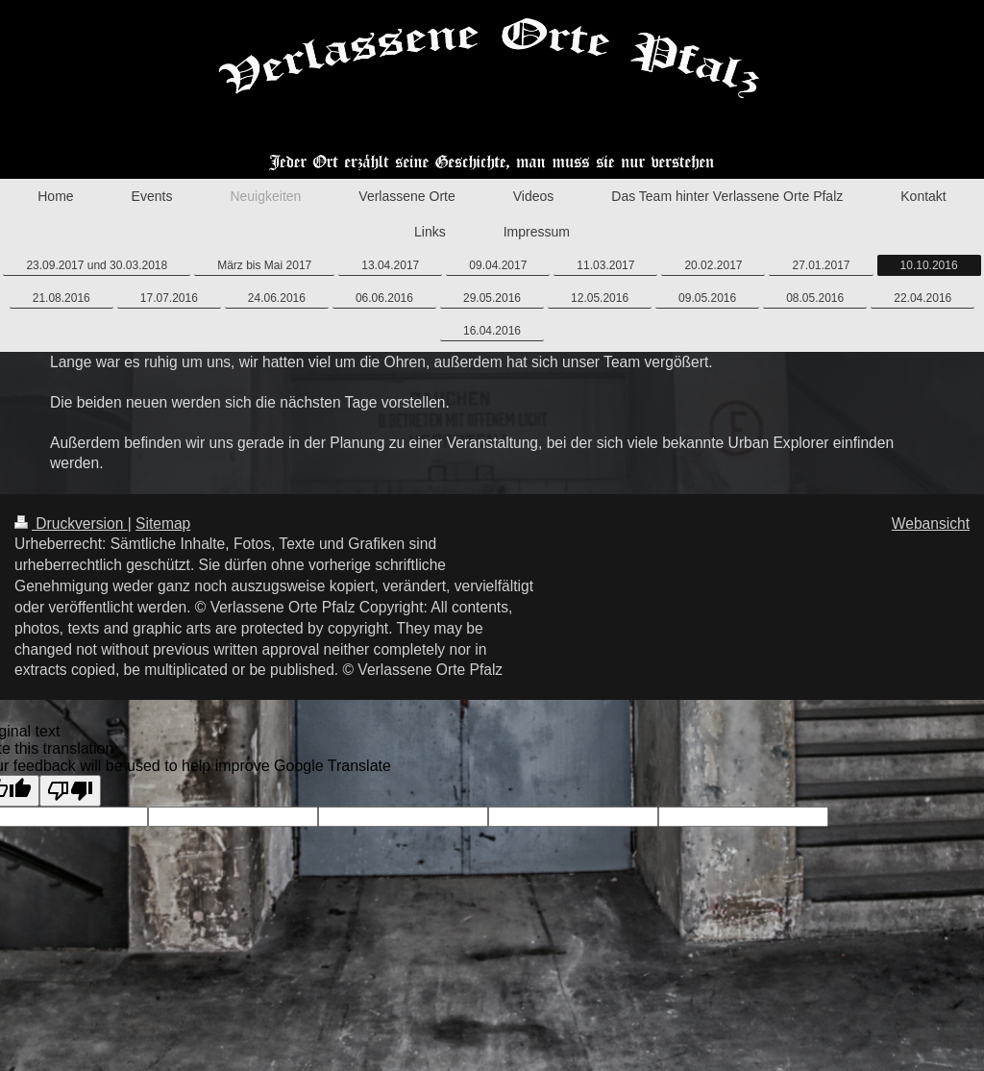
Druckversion (71, 523)
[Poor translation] (70, 791)
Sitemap (162, 523)
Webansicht (931, 523)
